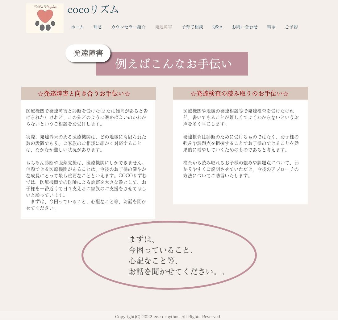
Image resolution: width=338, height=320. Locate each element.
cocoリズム (93, 9)
